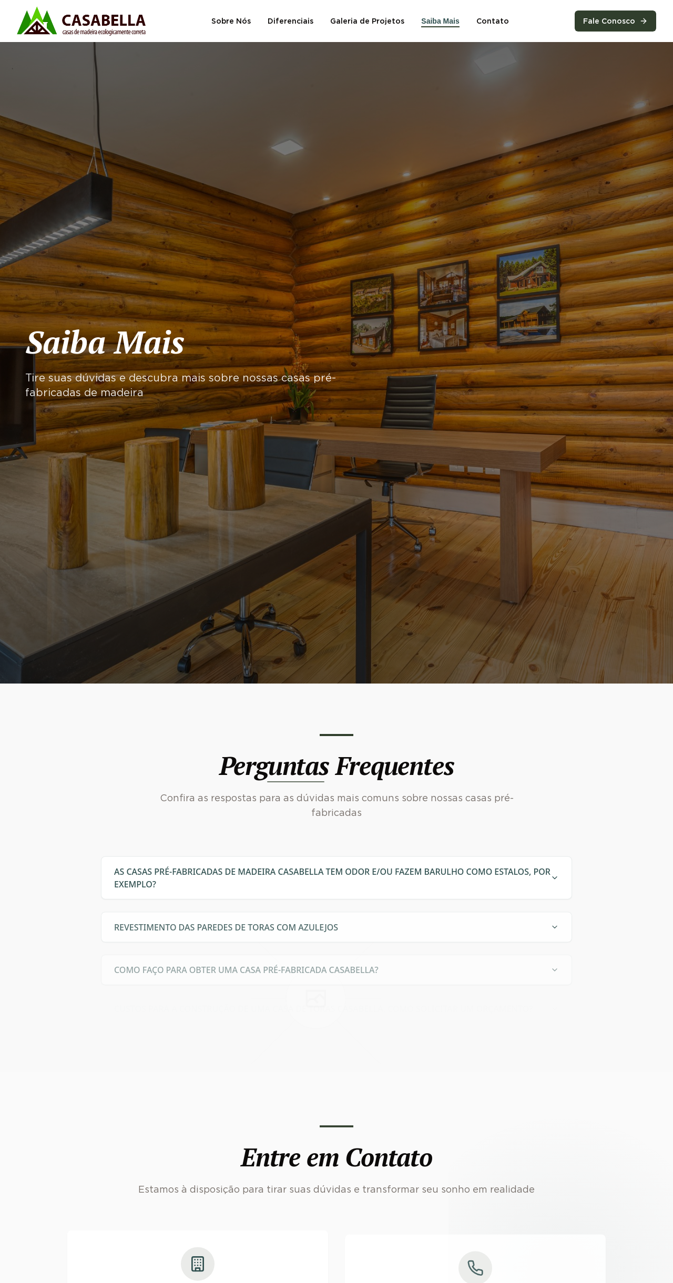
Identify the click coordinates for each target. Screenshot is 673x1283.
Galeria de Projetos (367, 21)
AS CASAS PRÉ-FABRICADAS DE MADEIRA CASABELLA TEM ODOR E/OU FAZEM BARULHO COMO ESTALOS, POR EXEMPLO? (336, 882)
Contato (492, 21)
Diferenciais (290, 21)
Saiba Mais (440, 21)
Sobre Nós (231, 21)
